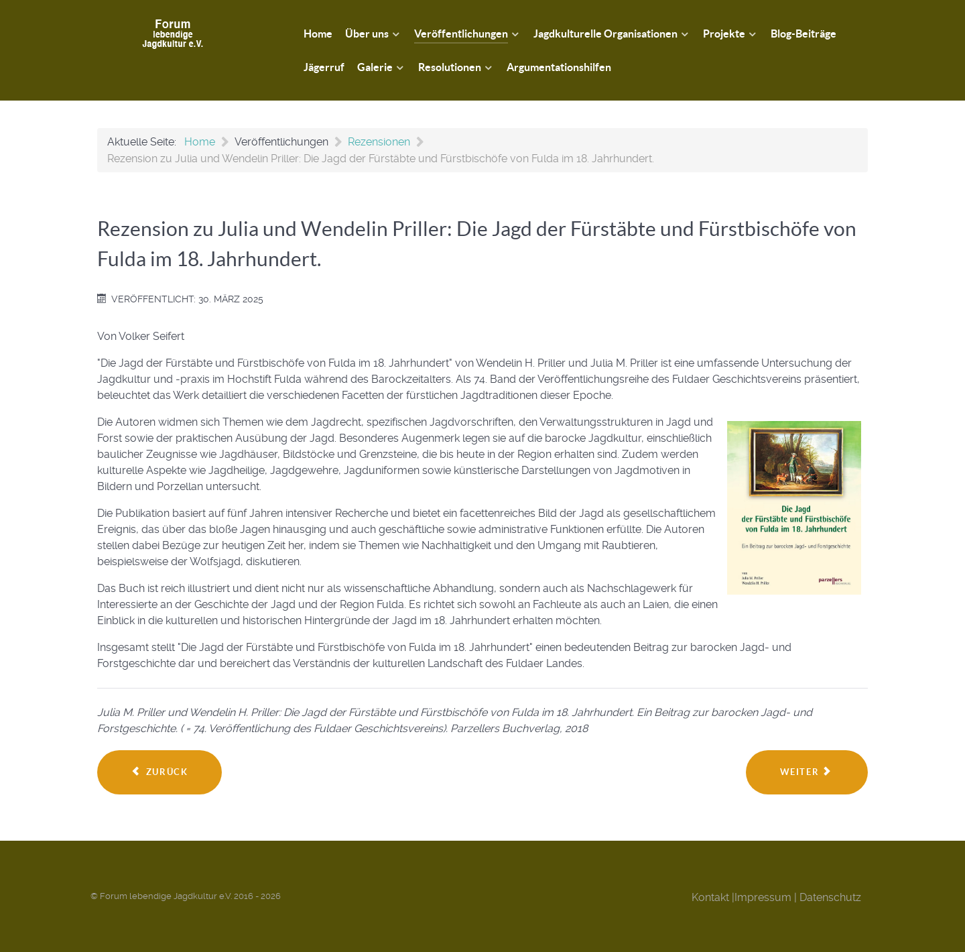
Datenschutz (830, 897)
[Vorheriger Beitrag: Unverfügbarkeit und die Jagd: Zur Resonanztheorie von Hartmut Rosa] (159, 772)
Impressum (762, 897)
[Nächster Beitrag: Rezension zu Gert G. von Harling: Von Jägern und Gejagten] (807, 772)
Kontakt (710, 897)
